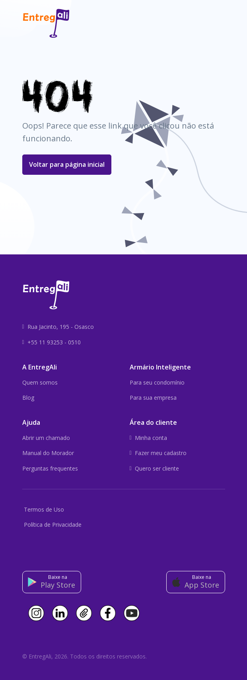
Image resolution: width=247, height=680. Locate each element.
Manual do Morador (48, 453)
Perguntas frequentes (50, 468)
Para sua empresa (153, 397)
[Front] (46, 23)
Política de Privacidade (53, 524)
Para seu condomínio (157, 382)
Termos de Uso (44, 509)
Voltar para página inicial (67, 164)
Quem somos (40, 382)
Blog (28, 397)
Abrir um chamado (46, 438)
